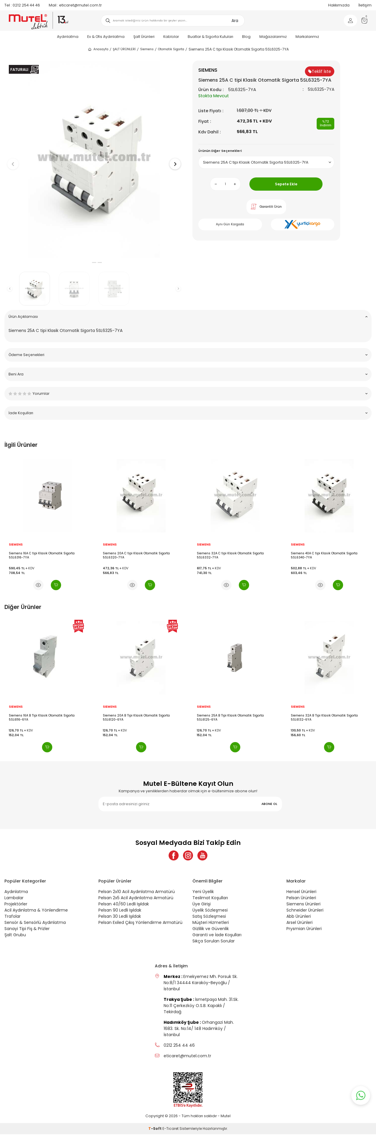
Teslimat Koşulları (210, 899)
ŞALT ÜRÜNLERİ (124, 49)
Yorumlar (188, 393)
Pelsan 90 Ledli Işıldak (119, 912)
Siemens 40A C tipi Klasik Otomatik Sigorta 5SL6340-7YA (324, 555)
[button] (88, 262)
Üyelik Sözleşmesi (210, 912)
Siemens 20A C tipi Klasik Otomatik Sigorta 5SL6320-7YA (136, 555)
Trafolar (12, 918)
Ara (234, 21)
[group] (94, 159)
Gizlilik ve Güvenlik (210, 930)
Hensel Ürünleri (301, 893)
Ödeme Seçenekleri (188, 354)
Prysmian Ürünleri (304, 930)
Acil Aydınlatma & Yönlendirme (36, 912)
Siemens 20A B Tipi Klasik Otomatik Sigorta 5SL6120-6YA (136, 717)
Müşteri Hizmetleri (210, 924)
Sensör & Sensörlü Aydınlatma (35, 924)
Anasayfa (98, 49)
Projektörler (15, 906)
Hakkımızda (339, 5)
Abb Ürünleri (298, 918)
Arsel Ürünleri (299, 924)
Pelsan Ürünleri (301, 899)
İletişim (365, 5)
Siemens (147, 49)
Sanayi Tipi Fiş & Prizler (27, 930)
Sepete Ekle (286, 184)
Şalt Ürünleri (144, 36)
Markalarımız (307, 36)
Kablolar (171, 36)
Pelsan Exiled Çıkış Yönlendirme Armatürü (140, 924)
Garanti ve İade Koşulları (216, 936)
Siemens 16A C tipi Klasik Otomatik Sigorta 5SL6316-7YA (42, 555)
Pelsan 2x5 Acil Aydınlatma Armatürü (135, 899)
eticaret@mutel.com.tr (75, 5)
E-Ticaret (170, 1130)
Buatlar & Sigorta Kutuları (210, 36)
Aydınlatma (67, 36)
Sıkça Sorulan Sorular (213, 943)
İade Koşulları (188, 412)
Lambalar (14, 899)
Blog (246, 36)
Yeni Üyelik (203, 893)
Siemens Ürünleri (303, 906)
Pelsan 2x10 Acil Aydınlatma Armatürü (136, 893)
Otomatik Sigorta (171, 49)
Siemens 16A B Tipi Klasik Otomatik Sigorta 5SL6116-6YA (42, 717)
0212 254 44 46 (22, 5)
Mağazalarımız (273, 36)
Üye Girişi (201, 906)
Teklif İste (319, 71)
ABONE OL (269, 804)
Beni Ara (188, 374)
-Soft (155, 1130)
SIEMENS (16, 545)
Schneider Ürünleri (304, 912)
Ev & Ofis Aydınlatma (106, 36)
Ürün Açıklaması (188, 316)
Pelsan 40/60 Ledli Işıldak (123, 906)
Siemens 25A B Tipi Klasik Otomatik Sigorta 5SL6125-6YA (230, 717)
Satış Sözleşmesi (209, 918)
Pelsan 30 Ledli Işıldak (119, 918)
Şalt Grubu (15, 936)
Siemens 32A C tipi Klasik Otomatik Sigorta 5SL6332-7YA (230, 555)
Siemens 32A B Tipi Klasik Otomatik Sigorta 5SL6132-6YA (324, 717)
